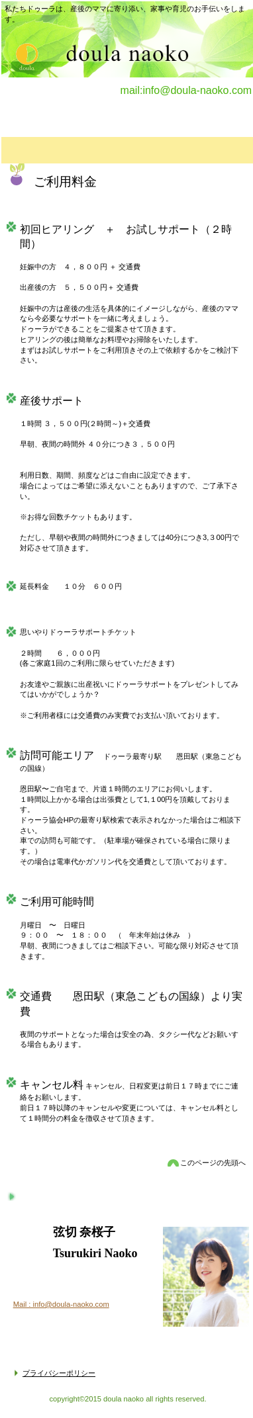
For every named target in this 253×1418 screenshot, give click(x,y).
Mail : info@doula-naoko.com (61, 1304)
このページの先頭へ (213, 1163)
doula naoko (21, 53)
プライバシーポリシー (59, 1373)
